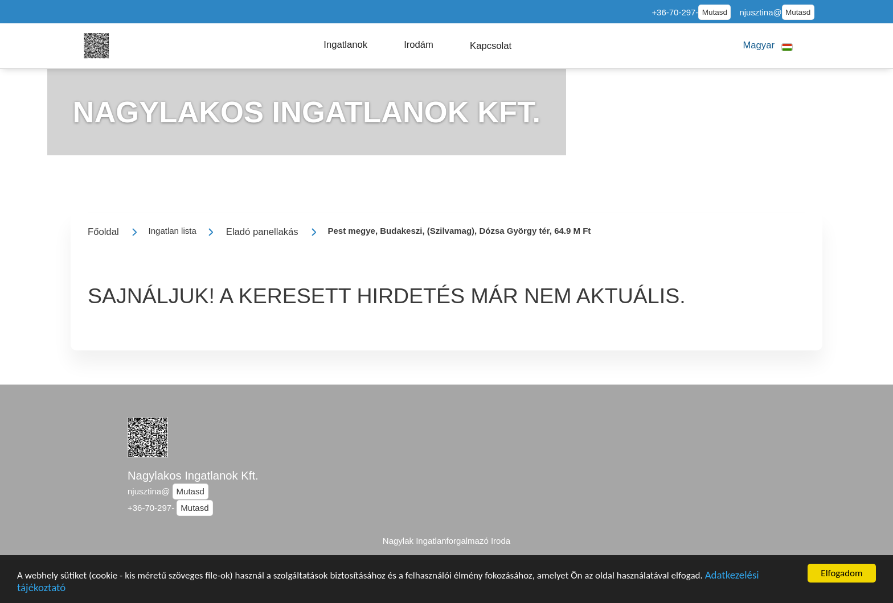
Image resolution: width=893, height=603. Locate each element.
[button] (345, 45)
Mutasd (714, 12)
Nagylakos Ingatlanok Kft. (193, 475)
